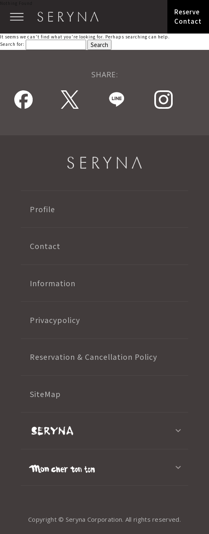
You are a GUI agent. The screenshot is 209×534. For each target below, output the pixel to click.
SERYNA (104, 163)
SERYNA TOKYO (68, 17)
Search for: (12, 44)
